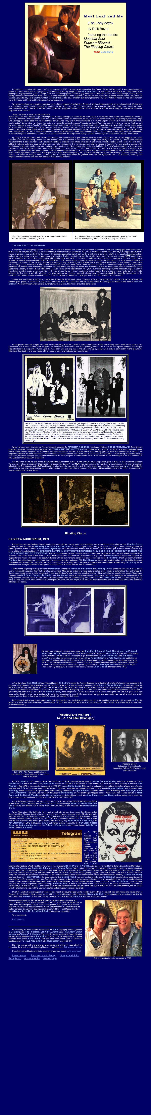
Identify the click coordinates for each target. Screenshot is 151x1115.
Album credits (32, 958)
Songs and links (69, 955)
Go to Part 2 (107, 52)
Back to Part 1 (18, 919)
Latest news (19, 955)
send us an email (74, 951)
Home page (50, 958)
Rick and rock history (72, 947)
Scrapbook (15, 958)
